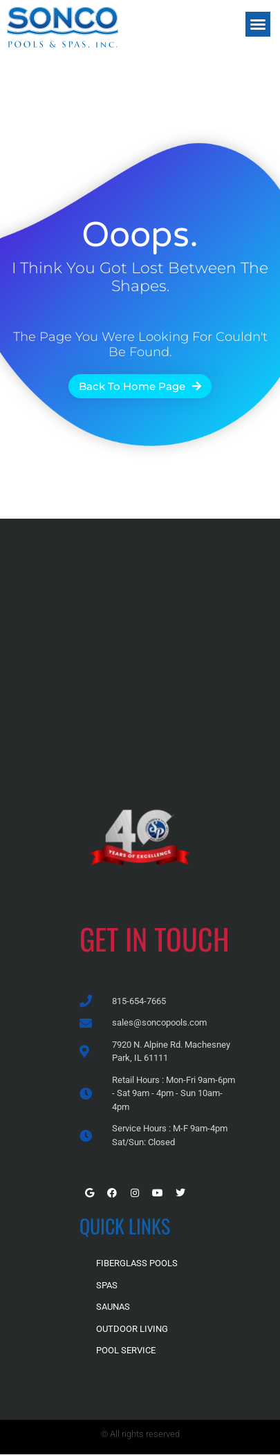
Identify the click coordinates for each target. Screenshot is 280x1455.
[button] (258, 24)
